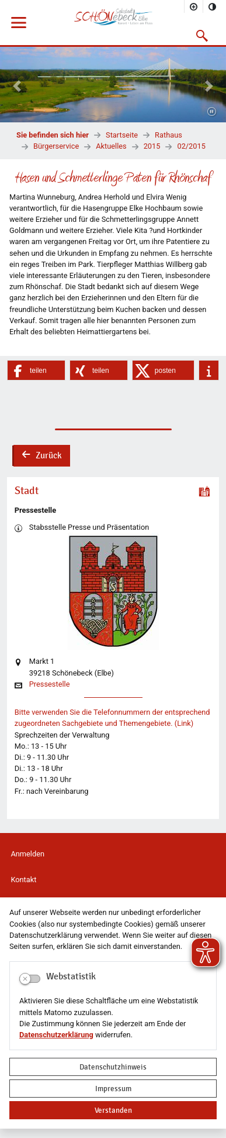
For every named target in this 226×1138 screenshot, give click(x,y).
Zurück (41, 456)
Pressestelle (49, 684)
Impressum (113, 1088)
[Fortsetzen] (211, 112)
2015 (152, 146)
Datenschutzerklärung (56, 1034)
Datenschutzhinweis (113, 1066)
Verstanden (113, 1110)
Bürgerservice (56, 146)
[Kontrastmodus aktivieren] (212, 6)
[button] (202, 35)
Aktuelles (111, 146)
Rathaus (168, 135)
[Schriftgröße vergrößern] (194, 6)
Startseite (122, 135)
